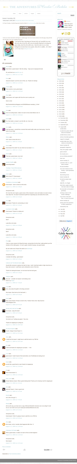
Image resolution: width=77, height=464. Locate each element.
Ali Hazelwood (64, 67)
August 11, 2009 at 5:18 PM (14, 272)
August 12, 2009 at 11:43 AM (14, 434)
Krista (7, 298)
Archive (26, 13)
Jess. (7, 337)
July (61, 209)
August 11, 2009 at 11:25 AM (14, 83)
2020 (60, 92)
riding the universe (25, 20)
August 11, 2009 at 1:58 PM (14, 178)
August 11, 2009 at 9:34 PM (14, 313)
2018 (60, 96)
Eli (6, 370)
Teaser (12, 280)
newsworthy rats (64, 206)
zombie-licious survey (65, 134)
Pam (7, 78)
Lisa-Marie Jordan (10, 209)
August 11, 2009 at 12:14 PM (14, 123)
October (62, 122)
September (63, 124)
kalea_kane (9, 378)
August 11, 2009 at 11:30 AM (14, 91)
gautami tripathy (10, 162)
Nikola (7, 153)
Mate (62, 65)
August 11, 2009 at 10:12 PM (14, 333)
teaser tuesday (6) (9, 18)
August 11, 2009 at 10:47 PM (14, 341)
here (33, 147)
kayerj (7, 362)
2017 (60, 98)
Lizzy (7, 353)
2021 (60, 89)
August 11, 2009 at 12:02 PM (14, 115)
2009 (60, 116)
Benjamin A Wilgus (65, 44)
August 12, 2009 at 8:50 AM (14, 418)
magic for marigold (64, 139)
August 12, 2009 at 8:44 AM (14, 409)
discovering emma (64, 174)
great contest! (63, 151)
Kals (7, 110)
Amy (7, 200)
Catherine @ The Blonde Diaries (14, 263)
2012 (60, 109)
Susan (7, 145)
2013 (60, 107)
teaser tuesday (31, 20)
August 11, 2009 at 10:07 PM (14, 324)
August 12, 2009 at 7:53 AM (14, 399)
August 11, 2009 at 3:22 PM (14, 196)
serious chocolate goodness (67, 137)
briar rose (62, 158)
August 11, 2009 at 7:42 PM (14, 282)
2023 (60, 85)
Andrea (7, 86)
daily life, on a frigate (65, 183)
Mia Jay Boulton (65, 62)
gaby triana (19, 20)
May (61, 213)
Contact (38, 13)
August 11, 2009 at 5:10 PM (14, 259)
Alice (7, 422)
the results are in (64, 154)
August (62, 127)
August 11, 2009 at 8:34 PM (14, 294)
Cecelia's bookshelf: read (66, 39)
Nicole (7, 66)
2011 (60, 111)
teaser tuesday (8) (64, 145)
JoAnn (7, 174)
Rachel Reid (64, 56)
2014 (60, 105)
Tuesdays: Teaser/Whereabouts (13, 168)
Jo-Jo (7, 127)
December (63, 118)
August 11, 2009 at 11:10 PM (14, 349)
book (16, 20)
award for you (18, 72)
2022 (60, 87)
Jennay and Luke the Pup (12, 308)
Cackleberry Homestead (12, 182)
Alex (7, 387)
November (63, 120)
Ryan (7, 95)
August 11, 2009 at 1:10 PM (14, 150)
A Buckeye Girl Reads (11, 430)
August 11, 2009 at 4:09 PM (14, 225)
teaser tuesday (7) (64, 160)
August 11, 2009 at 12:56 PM (14, 133)
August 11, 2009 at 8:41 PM (14, 304)
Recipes (32, 13)
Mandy (7, 395)
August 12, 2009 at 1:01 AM (14, 383)
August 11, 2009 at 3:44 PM (14, 205)
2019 (60, 94)
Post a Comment (6, 446)
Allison (7, 137)
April (61, 216)
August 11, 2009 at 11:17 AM (14, 74)
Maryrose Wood (65, 50)
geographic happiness (65, 147)
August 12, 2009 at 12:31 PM (14, 443)
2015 (60, 103)
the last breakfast (64, 166)
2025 (60, 81)
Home (14, 13)
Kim (7, 345)
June (61, 211)
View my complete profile (64, 29)
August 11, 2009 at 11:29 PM (14, 358)
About (20, 13)
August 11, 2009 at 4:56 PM (14, 250)
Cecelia (68, 21)
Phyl (7, 241)
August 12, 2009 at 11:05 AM (14, 426)
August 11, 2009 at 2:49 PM (14, 186)
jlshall (7, 118)
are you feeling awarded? (66, 156)
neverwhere (63, 172)
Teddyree (8, 276)
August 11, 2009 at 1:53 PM (14, 170)
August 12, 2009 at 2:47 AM (14, 391)
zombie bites (63, 128)
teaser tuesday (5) (64, 200)
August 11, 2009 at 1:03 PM (14, 141)
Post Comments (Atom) (15, 453)
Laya (7, 286)
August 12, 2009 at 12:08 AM (14, 366)
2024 (60, 83)
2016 (60, 100)
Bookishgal (29, 248)
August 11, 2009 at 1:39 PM (14, 158)
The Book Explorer (10, 328)
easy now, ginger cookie (66, 149)
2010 (60, 114)
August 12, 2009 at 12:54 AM (14, 374)
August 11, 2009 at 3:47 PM (14, 213)
